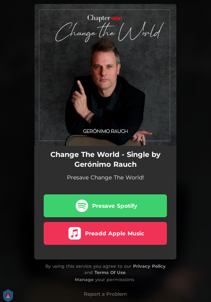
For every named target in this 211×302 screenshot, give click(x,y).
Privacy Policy (149, 266)
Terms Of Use (110, 272)
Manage (84, 279)
